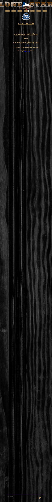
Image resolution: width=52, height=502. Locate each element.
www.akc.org (26, 45)
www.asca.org (27, 51)
